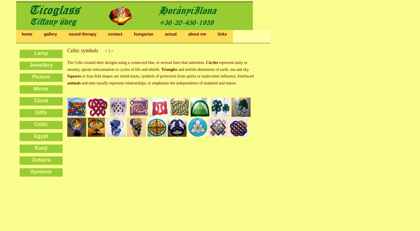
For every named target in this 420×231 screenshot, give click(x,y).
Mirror (40, 89)
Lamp (41, 53)
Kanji (41, 148)
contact (115, 34)
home (27, 34)
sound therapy (82, 34)
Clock (41, 101)
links (222, 34)
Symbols (41, 172)
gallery (50, 34)
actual (170, 34)
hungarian (144, 34)
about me (197, 34)
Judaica (41, 160)
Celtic (41, 124)
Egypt (41, 136)
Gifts (41, 112)
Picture (41, 77)
